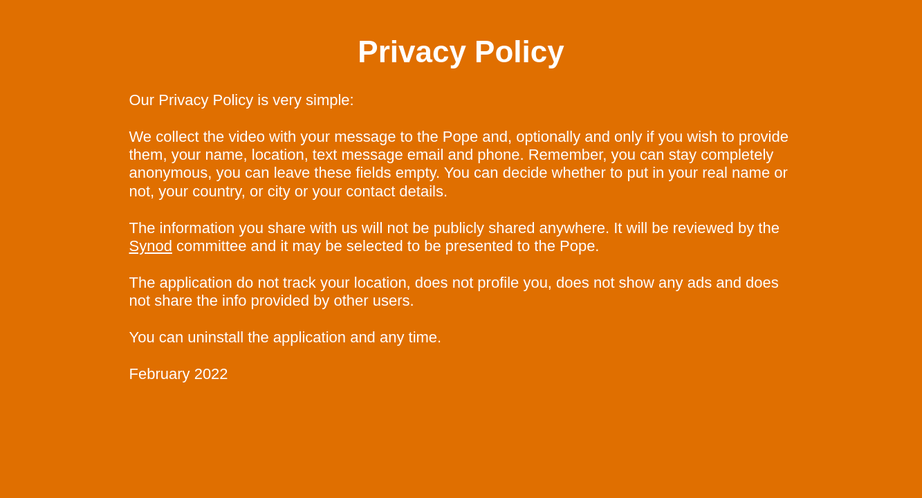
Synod (150, 246)
